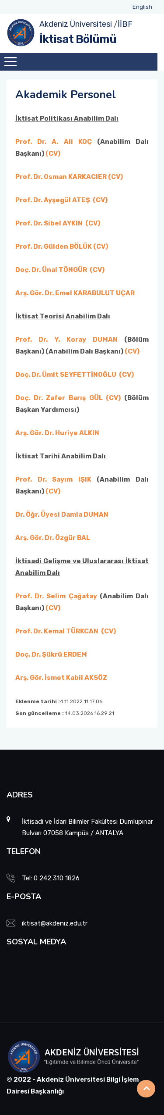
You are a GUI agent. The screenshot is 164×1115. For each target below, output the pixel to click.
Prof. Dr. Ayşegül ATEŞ (52, 200)
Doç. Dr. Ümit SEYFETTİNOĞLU (65, 375)
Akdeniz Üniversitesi (75, 24)
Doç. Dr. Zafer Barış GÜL (59, 398)
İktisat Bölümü (77, 39)
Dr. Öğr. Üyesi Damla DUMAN (61, 514)
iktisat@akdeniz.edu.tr (54, 923)
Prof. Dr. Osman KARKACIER (61, 177)
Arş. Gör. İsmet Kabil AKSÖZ (61, 678)
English (142, 7)
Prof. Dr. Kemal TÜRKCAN (57, 631)
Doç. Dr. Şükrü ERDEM (51, 654)
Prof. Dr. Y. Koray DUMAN (66, 339)
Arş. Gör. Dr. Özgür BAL (52, 538)
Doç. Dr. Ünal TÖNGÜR (51, 270)
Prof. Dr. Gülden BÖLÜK (53, 246)
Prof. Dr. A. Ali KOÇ (56, 142)
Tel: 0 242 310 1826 (51, 878)
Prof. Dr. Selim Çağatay (56, 596)
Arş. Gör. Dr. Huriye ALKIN (57, 433)
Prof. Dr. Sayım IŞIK (53, 479)
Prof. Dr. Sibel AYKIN (49, 223)
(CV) (52, 153)
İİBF (125, 24)
